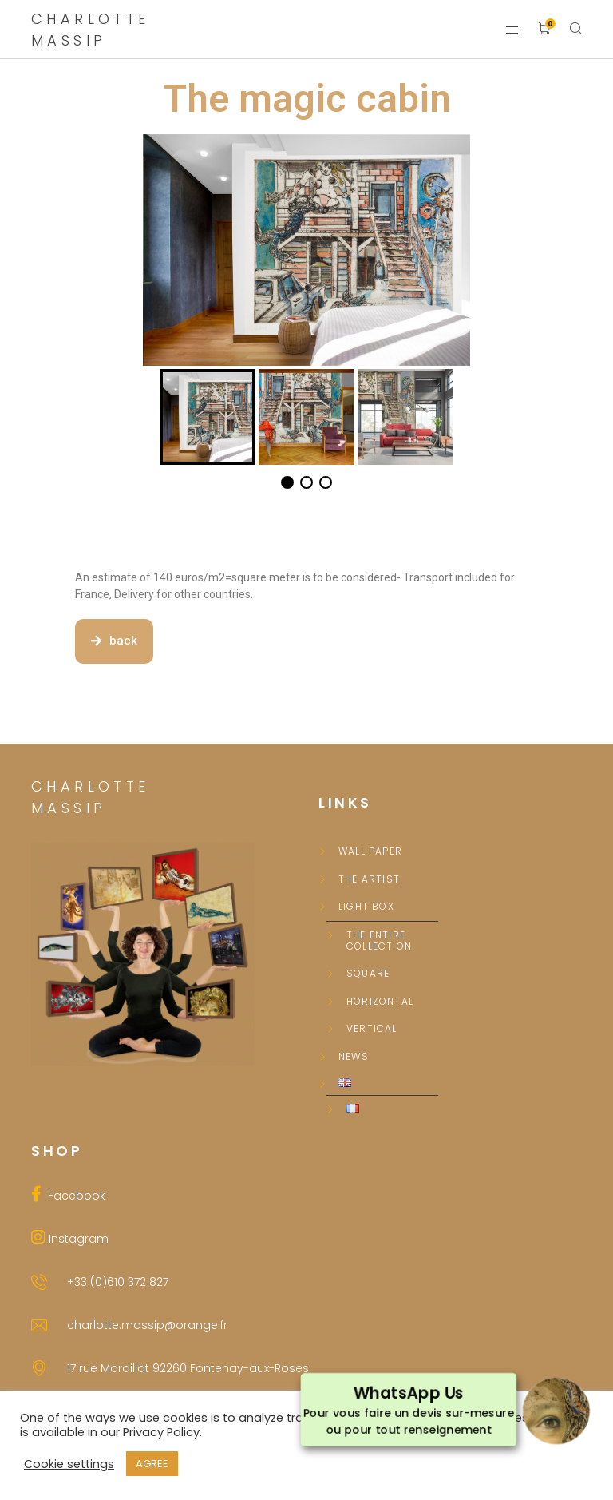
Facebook (73, 1196)
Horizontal (379, 1001)
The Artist (369, 879)
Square (368, 973)
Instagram (77, 1239)
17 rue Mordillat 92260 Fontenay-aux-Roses (188, 1368)
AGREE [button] (152, 1463)
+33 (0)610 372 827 (117, 1282)
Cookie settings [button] (69, 1464)
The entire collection (379, 941)
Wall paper (370, 851)
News (353, 1056)
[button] (114, 641)
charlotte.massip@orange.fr (147, 1325)
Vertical (371, 1028)
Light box (366, 906)
